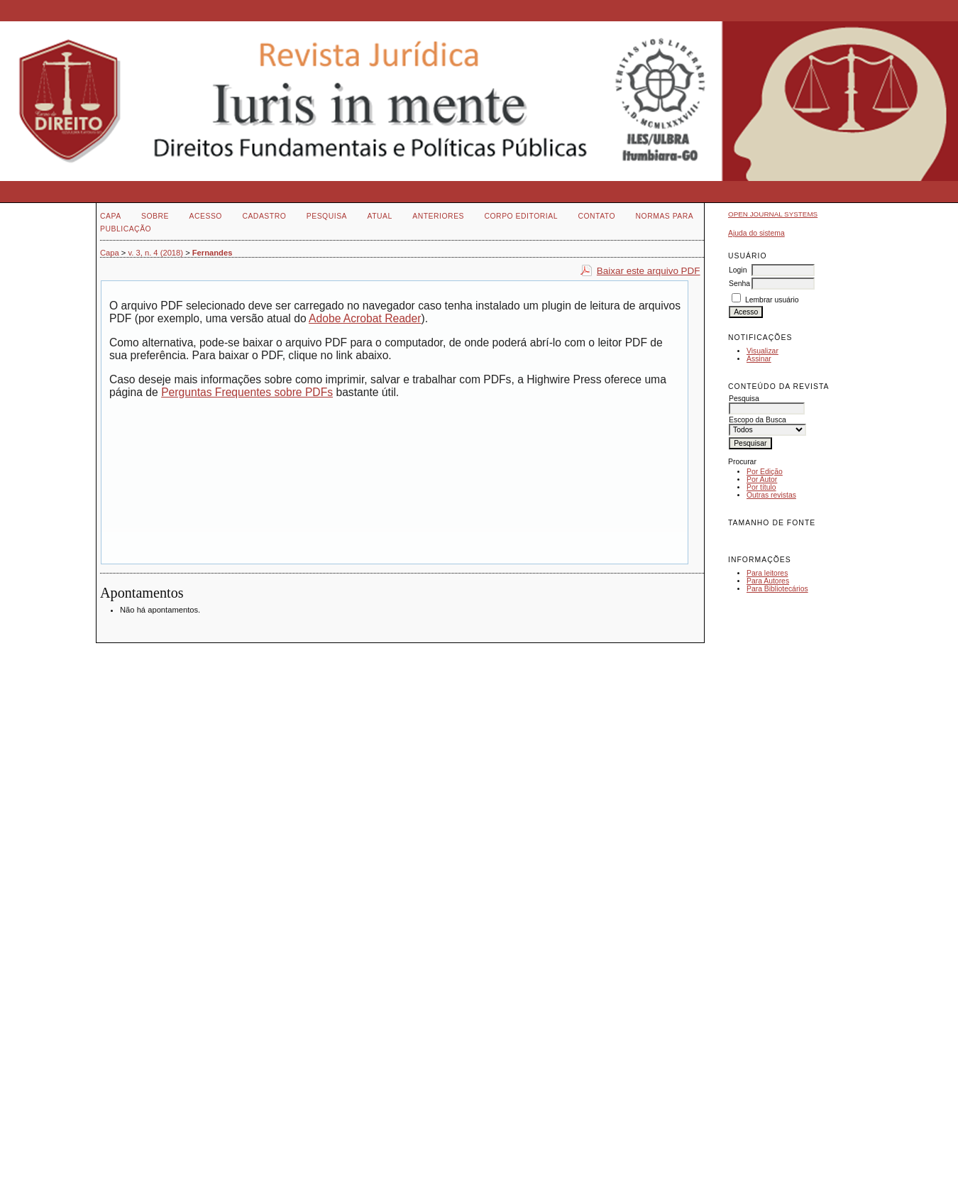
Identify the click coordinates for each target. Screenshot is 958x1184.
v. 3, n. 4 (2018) (156, 252)
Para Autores (768, 581)
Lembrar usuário (772, 300)
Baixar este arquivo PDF (648, 270)
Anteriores (438, 216)
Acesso (205, 216)
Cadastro (264, 216)
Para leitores (767, 573)
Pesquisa (327, 216)
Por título (761, 487)
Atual (380, 216)
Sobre (155, 216)
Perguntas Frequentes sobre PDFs (247, 392)
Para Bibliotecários (777, 589)
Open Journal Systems (772, 214)
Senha (739, 283)
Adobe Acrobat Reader (365, 318)
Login (738, 270)
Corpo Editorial (520, 216)
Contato (596, 216)
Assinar (759, 359)
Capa (110, 216)
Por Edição (765, 472)
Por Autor (762, 479)
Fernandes (212, 252)
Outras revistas (771, 495)
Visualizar (762, 351)
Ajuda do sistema (756, 233)
